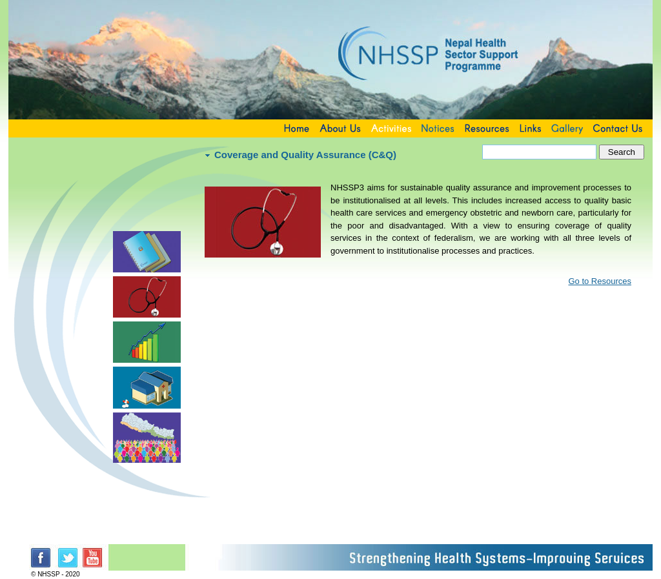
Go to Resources (599, 281)
